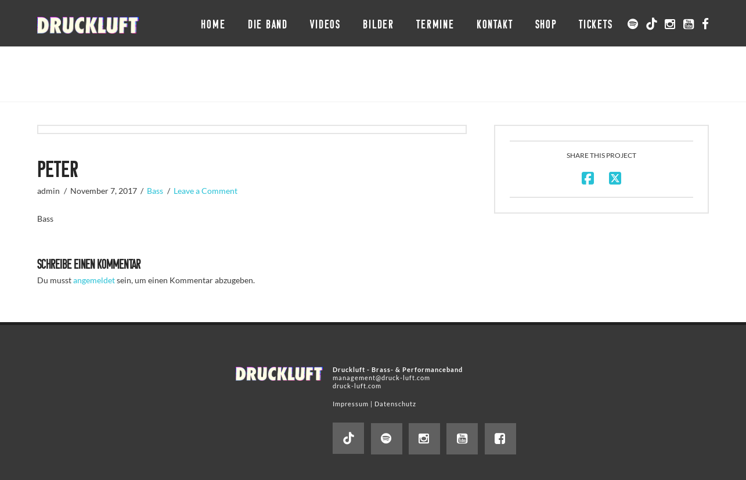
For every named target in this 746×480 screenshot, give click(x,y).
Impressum (351, 403)
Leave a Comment (205, 191)
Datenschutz (395, 403)
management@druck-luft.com (381, 377)
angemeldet (94, 280)
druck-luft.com (357, 385)
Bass (155, 191)
